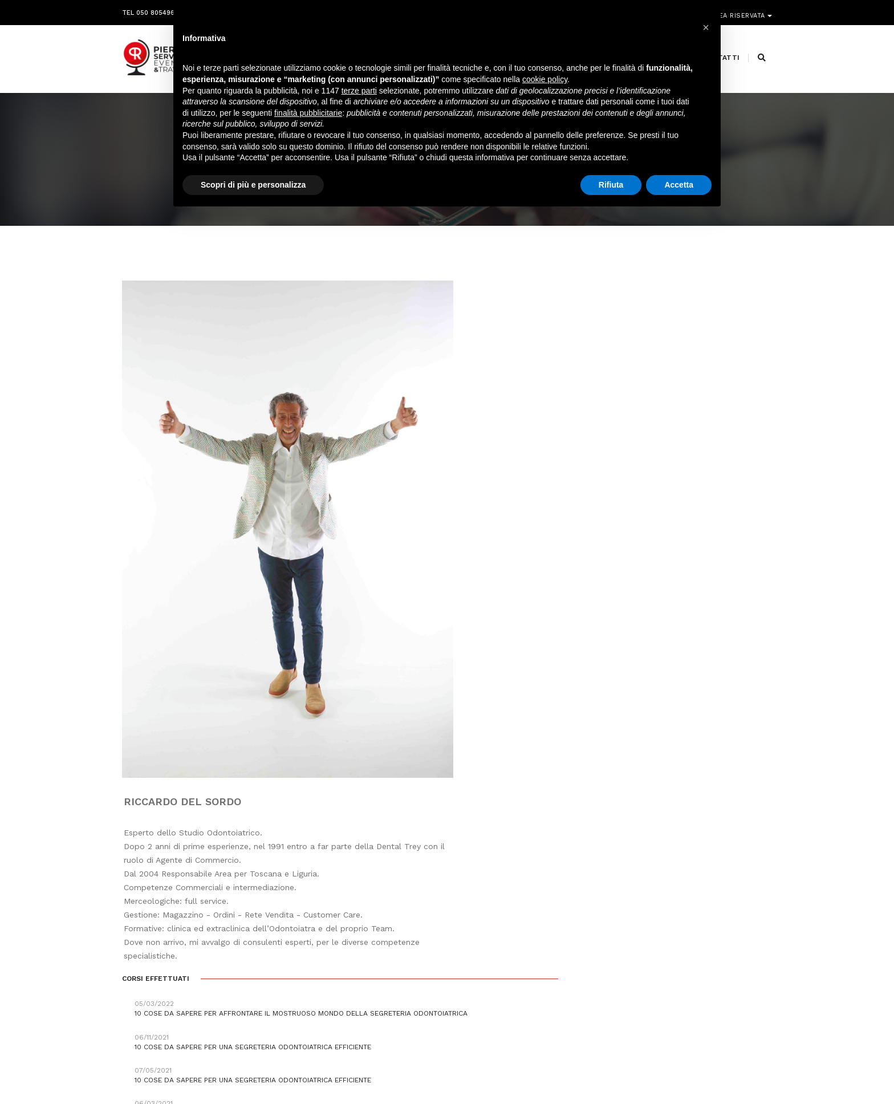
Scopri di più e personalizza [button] (253, 187)
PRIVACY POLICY (746, 1071)
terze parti (359, 93)
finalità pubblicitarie (308, 115)
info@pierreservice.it (419, 975)
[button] (706, 27)
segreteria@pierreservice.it (438, 988)
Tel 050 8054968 (150, 10)
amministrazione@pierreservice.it (476, 1002)
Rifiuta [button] (611, 187)
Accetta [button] (678, 187)
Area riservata (739, 10)
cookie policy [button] (544, 82)
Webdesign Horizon (542, 1071)
